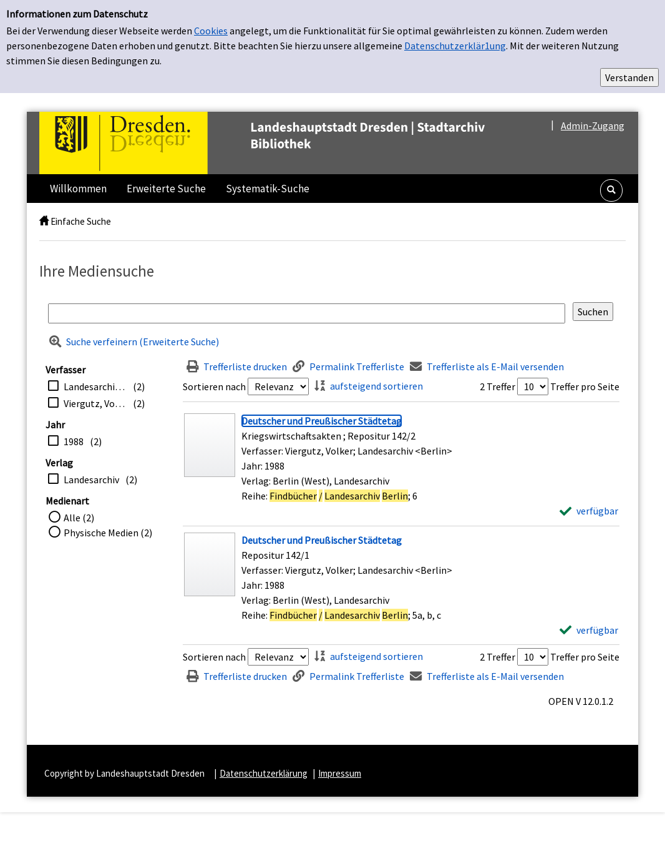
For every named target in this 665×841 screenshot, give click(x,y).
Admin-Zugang (592, 125)
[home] (44, 221)
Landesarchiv (91, 479)
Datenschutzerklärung (264, 773)
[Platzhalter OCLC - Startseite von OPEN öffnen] (288, 143)
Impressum (339, 773)
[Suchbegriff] (306, 313)
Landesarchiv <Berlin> (95, 386)
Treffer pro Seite (584, 386)
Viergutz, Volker (95, 403)
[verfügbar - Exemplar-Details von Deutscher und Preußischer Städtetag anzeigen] (589, 510)
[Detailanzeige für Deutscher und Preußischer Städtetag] (321, 421)
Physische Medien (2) (108, 532)
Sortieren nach (214, 386)
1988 (74, 441)
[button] (611, 190)
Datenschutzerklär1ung (455, 45)
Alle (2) (79, 517)
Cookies (211, 30)
